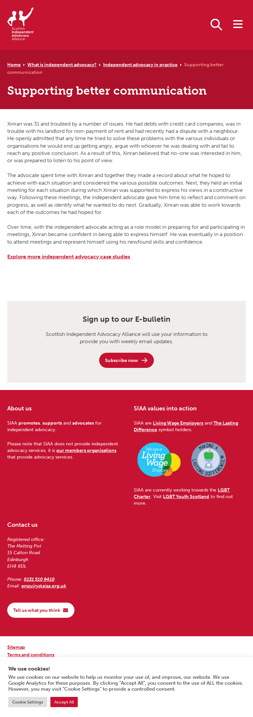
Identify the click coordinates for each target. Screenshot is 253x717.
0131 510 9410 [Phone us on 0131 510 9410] (39, 579)
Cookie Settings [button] (27, 702)
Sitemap (16, 647)
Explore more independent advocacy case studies (68, 257)
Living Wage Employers (178, 423)
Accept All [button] (64, 702)
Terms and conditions (30, 655)
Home (14, 65)
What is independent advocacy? (62, 65)
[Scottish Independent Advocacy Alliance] (20, 25)
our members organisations (86, 450)
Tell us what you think (41, 610)
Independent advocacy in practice (140, 65)
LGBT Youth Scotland (186, 496)
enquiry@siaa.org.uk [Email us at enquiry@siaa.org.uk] (43, 586)
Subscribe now (126, 360)
